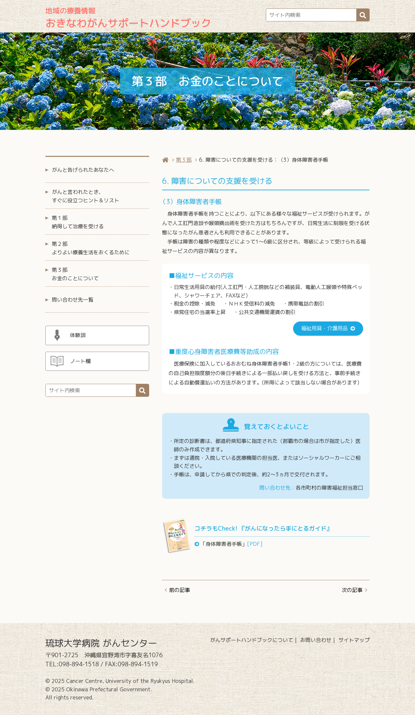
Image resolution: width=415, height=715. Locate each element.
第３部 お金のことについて (75, 274)
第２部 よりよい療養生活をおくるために (91, 248)
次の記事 (352, 590)
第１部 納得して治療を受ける (78, 222)
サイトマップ (354, 640)
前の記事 (179, 590)
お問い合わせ (315, 640)
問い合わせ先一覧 (72, 299)
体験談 (78, 335)
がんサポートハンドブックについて (251, 640)
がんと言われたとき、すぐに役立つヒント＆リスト (85, 196)
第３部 (184, 159)
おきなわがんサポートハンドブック (128, 18)
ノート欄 (80, 361)
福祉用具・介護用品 (324, 328)
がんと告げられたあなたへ (83, 169)
